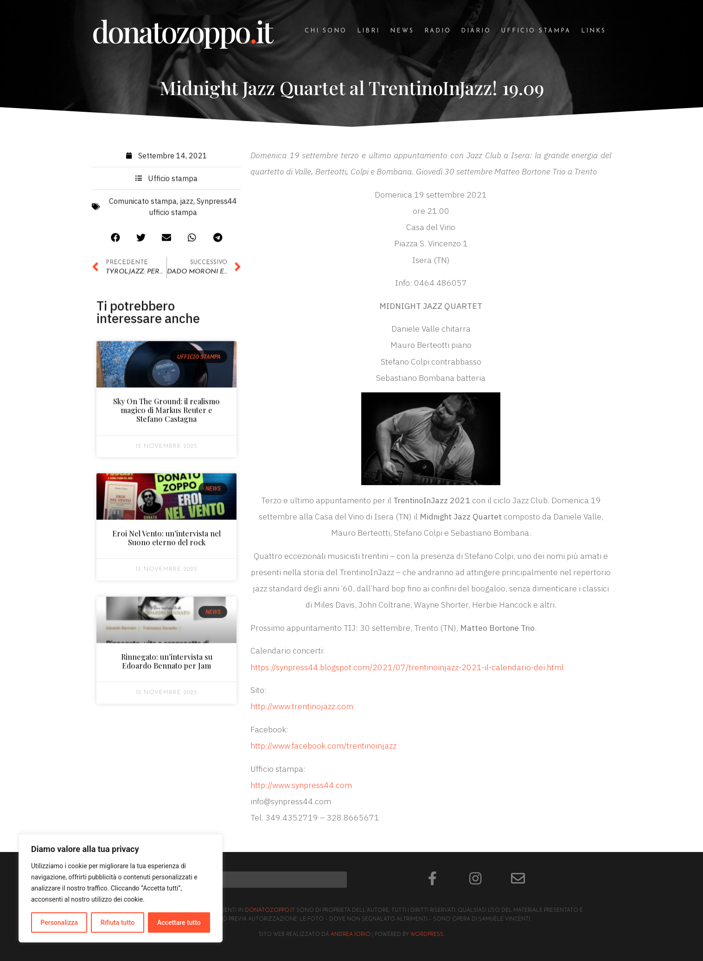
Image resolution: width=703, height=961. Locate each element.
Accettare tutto (179, 922)
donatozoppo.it (270, 910)
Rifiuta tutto (118, 922)
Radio (437, 31)
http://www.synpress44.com (301, 785)
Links (593, 31)
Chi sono (326, 31)
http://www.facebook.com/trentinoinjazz (323, 745)
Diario (476, 31)
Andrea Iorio (351, 934)
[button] (115, 240)
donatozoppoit (182, 31)
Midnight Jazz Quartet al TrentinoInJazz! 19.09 (352, 87)
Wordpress (426, 934)
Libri (368, 31)
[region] (121, 888)
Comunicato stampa (143, 204)
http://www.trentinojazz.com (301, 706)
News (402, 31)
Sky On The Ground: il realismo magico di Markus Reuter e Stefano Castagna (166, 413)
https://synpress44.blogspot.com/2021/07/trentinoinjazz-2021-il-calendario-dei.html (407, 667)
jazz (186, 204)
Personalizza (59, 922)
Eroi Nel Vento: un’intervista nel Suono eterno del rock (166, 541)
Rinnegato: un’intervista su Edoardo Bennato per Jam (166, 663)
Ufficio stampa (536, 31)
